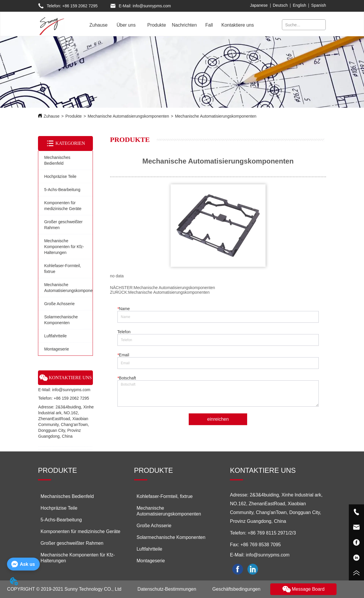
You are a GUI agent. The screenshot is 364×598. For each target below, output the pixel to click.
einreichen (218, 419)
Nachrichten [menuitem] (184, 25)
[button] (126, 25)
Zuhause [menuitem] (98, 25)
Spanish (318, 5)
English (299, 5)
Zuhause (51, 116)
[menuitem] (126, 25)
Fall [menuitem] (209, 25)
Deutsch (280, 5)
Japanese (259, 5)
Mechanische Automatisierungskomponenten (128, 116)
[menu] (170, 25)
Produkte (73, 116)
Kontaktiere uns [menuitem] (237, 25)
